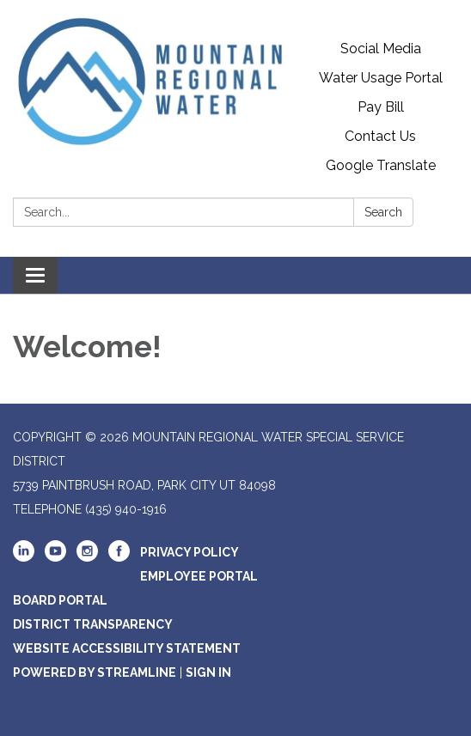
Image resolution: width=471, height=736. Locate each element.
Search (383, 212)
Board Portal (60, 600)
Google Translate (381, 165)
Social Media (380, 48)
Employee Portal (199, 576)
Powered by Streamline (94, 672)
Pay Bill (381, 107)
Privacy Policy (189, 552)
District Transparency (93, 624)
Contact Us (380, 136)
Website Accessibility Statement (127, 648)
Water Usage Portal (381, 78)
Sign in (208, 672)
